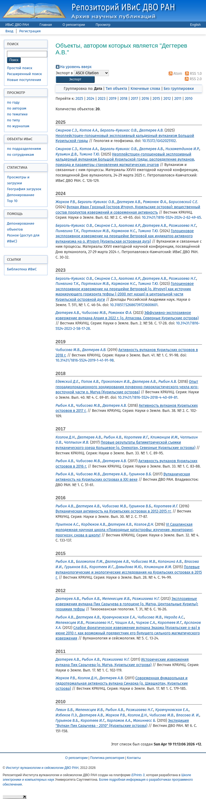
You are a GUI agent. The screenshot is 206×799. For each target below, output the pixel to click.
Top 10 (12, 201)
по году (13, 102)
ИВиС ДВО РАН (17, 25)
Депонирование (20, 195)
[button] (75, 79)
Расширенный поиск (24, 74)
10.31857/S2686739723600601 (134, 305)
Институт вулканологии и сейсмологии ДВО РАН (42, 768)
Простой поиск (19, 68)
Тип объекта (116, 88)
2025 (79, 98)
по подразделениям (24, 148)
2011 (177, 98)
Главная (46, 25)
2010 (188, 98)
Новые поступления (24, 79)
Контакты (134, 758)
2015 (156, 98)
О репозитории (73, 25)
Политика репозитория (107, 758)
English (195, 25)
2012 (167, 98)
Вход (9, 31)
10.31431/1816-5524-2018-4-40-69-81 (147, 397)
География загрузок (24, 189)
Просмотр (103, 25)
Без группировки (179, 88)
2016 (145, 98)
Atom (174, 73)
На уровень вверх (75, 67)
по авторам (16, 108)
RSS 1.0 (192, 73)
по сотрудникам (20, 154)
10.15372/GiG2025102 (159, 141)
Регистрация (30, 31)
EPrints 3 (138, 775)
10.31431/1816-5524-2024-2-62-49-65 (171, 217)
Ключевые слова (145, 88)
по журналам (18, 126)
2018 (123, 98)
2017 (134, 98)
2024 (90, 98)
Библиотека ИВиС (22, 269)
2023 (101, 98)
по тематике (17, 114)
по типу (13, 120)
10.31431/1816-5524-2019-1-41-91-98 (85, 360)
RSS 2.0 (192, 79)
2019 (112, 98)
